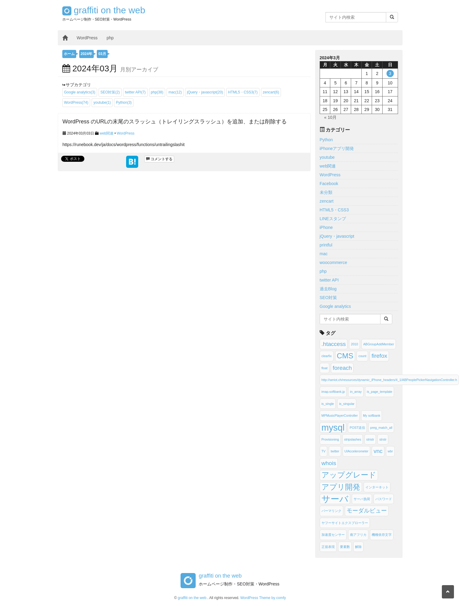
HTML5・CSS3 (334, 209)
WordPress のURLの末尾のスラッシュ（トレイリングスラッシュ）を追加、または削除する (175, 122)
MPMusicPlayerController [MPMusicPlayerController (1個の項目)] (339, 415)
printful (326, 245)
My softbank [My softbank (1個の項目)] (371, 415)
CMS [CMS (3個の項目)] (345, 356)
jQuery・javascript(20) (205, 92)
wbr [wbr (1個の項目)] (390, 451)
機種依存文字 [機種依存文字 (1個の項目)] (382, 534)
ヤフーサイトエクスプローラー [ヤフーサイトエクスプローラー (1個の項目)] (344, 523)
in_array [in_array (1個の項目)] (356, 391)
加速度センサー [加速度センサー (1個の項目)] (333, 534)
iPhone (326, 227)
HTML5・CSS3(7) (242, 92)
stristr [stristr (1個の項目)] (370, 439)
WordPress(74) (76, 102)
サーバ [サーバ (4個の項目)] (334, 499)
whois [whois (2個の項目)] (328, 463)
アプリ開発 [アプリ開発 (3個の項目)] (340, 487)
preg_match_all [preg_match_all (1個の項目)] (381, 427)
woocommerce (333, 262)
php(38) (157, 92)
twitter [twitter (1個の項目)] (335, 451)
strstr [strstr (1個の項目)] (383, 439)
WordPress (87, 37)
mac (324, 253)
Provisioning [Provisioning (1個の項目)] (330, 439)
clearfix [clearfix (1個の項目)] (326, 356)
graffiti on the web (103, 10)
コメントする (159, 159)
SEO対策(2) (110, 92)
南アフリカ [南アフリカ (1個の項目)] (358, 534)
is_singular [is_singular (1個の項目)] (346, 404)
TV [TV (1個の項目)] (323, 451)
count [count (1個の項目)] (362, 356)
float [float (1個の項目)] (324, 368)
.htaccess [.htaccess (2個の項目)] (333, 344)
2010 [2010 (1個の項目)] (354, 344)
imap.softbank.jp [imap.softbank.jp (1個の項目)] (333, 391)
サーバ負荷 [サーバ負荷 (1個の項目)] (362, 499)
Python (326, 139)
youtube (327, 157)
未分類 (326, 192)
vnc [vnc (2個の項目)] (378, 451)
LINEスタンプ (333, 218)
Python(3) (124, 102)
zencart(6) (271, 92)
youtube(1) (102, 102)
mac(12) (175, 92)
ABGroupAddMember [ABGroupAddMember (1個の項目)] (378, 344)
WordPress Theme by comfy (263, 598)
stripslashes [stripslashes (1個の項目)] (352, 439)
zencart (327, 201)
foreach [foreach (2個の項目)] (342, 368)
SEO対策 (328, 297)
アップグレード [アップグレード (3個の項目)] (348, 475)
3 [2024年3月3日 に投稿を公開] (390, 73)
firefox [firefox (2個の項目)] (379, 356)
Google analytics (335, 306)
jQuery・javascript (337, 236)
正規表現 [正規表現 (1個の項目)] (328, 547)
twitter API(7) (135, 92)
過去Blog (328, 288)
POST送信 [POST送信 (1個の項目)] (357, 427)
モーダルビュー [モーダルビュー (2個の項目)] (367, 510)
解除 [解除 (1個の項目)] (358, 547)
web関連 (106, 133)
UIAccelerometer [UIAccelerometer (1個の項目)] (356, 451)
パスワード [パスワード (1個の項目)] (383, 499)
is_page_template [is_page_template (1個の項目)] (379, 391)
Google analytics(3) (79, 92)
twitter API (329, 280)
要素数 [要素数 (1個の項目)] (345, 547)
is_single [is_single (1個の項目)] (327, 404)
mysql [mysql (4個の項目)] (333, 427)
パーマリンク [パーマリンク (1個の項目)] (331, 511)
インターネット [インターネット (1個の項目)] (377, 487)
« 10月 (330, 117)
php (109, 37)
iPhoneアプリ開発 (337, 148)
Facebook (329, 183)
